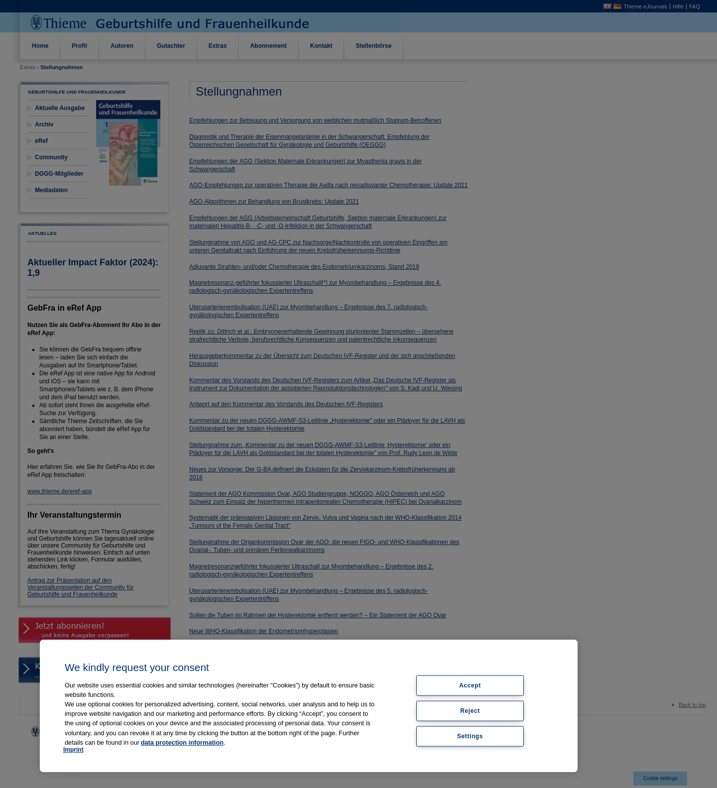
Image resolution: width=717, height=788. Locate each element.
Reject (470, 710)
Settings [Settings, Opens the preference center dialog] (470, 735)
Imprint (73, 749)
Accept (470, 685)
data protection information (182, 742)
